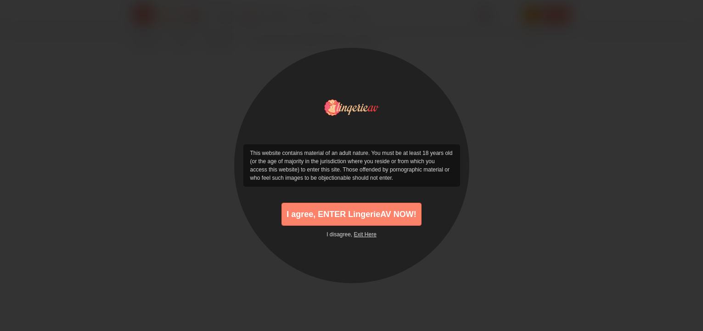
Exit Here (365, 234)
